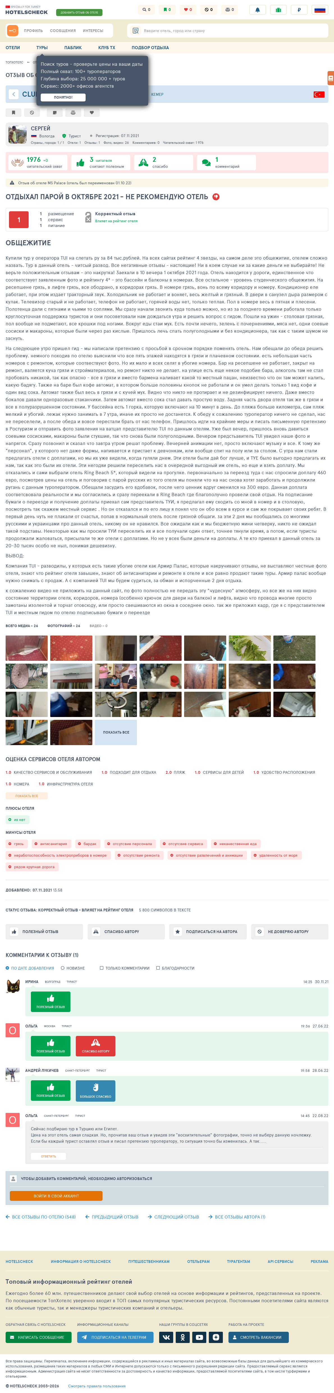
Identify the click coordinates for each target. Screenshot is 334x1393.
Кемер (157, 94)
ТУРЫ (42, 47)
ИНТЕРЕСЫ (93, 30)
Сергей (40, 128)
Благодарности (178, 968)
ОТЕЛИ (13, 47)
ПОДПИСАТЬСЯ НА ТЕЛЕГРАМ (118, 1337)
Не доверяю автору (288, 931)
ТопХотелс (14, 62)
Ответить (48, 1156)
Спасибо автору (121, 931)
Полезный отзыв (40, 931)
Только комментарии (128, 968)
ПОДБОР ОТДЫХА (150, 47)
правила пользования (97, 1386)
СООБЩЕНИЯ (63, 30)
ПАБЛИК (73, 47)
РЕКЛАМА (319, 1261)
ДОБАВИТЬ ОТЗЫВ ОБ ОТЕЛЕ (79, 12)
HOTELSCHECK (19, 1261)
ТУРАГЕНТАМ (238, 1261)
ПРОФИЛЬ (33, 30)
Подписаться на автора (211, 931)
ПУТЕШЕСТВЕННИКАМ (149, 1261)
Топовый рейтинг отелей (69, 1281)
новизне (76, 968)
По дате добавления (32, 968)
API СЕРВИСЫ (280, 1261)
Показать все (26, 796)
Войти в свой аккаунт (56, 1196)
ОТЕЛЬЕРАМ (198, 1261)
